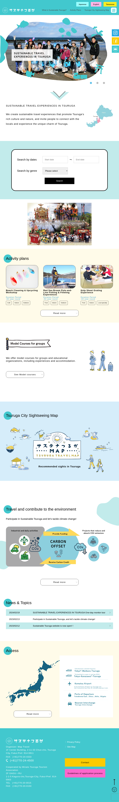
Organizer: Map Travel (18, 747)
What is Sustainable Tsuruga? (54, 10)
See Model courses (25, 374)
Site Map (71, 747)
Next (109, 50)
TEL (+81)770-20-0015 (18, 783)
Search (59, 181)
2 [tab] (97, 83)
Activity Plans (75, 10)
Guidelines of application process (85, 773)
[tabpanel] (53, 49)
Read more (59, 313)
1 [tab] (91, 83)
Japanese (82, 4)
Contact (85, 762)
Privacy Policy (73, 742)
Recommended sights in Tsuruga (59, 466)
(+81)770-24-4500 (22, 760)
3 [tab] (104, 83)
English (96, 4)
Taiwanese (110, 4)
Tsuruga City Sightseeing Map (97, 10)
